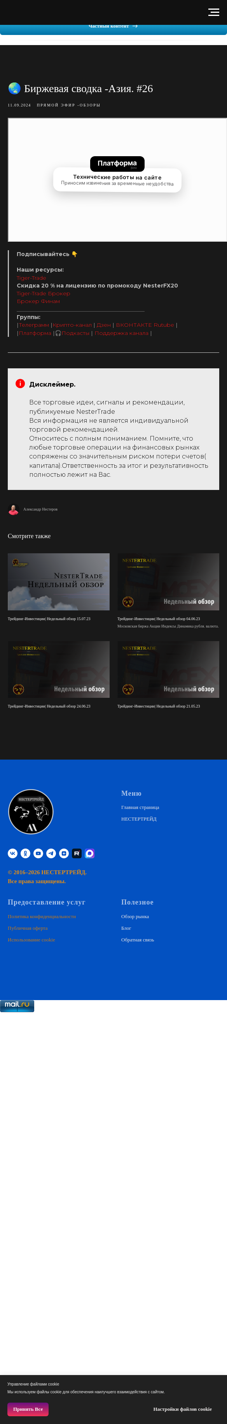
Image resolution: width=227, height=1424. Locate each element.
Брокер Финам (38, 301)
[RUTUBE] (77, 853)
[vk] (12, 853)
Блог (126, 928)
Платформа (35, 332)
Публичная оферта (28, 928)
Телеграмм (34, 324)
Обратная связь (137, 939)
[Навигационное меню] (213, 12)
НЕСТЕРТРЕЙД (139, 818)
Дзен (104, 324)
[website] (89, 853)
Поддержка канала (121, 332)
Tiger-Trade (31, 277)
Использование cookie (31, 939)
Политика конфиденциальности (42, 916)
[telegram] (51, 853)
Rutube (164, 324)
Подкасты (75, 332)
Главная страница (140, 807)
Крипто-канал (72, 324)
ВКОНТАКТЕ (134, 324)
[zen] (64, 853)
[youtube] (38, 853)
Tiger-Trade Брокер (43, 293)
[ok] (25, 853)
